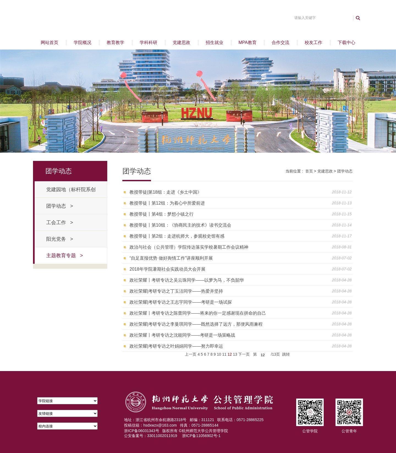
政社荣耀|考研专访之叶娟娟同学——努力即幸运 (176, 346)
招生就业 (214, 42)
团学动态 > (59, 206)
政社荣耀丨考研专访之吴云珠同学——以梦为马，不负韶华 (187, 280)
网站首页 (49, 42)
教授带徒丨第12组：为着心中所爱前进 (167, 203)
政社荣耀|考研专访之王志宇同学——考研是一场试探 (181, 302)
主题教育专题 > (64, 255)
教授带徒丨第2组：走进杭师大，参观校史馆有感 (177, 236)
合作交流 (280, 42)
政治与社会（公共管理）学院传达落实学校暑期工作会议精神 (189, 247)
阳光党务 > (59, 239)
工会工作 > (59, 222)
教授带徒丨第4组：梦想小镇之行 (162, 214)
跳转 (286, 354)
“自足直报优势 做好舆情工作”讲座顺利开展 (171, 258)
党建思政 (181, 42)
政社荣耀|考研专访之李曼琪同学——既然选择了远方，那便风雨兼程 (196, 324)
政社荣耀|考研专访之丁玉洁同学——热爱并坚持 (176, 291)
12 (229, 354)
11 (224, 354)
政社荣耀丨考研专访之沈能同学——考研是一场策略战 (182, 335)
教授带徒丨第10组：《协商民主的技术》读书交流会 (180, 225)
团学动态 (345, 171)
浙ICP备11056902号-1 (201, 435)
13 (235, 354)
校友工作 (313, 42)
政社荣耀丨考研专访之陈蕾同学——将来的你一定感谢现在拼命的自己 (198, 313)
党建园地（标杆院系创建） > (71, 192)
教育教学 (115, 42)
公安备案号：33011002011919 (150, 435)
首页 (309, 171)
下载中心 (346, 42)
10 (219, 354)
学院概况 (82, 42)
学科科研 (148, 42)
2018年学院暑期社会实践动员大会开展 (167, 269)
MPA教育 (247, 42)
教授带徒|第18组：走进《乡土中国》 (166, 192)
